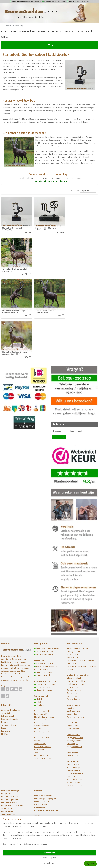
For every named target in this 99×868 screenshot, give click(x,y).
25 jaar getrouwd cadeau (10, 752)
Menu (49, 45)
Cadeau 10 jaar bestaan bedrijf (12, 812)
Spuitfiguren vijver (73, 628)
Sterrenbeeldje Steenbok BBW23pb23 (12, 229)
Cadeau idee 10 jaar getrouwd (12, 746)
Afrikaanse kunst (73, 681)
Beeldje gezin (6, 710)
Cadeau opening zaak (9, 791)
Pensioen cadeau (7, 779)
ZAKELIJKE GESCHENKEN (60, 31)
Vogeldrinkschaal (73, 631)
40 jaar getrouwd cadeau (10, 758)
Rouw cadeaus (39, 666)
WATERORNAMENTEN (40, 31)
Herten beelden (73, 646)
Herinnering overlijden (42, 663)
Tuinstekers (38, 806)
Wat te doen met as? (41, 672)
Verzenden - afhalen (8, 642)
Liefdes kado (19, 743)
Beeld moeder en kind (9, 719)
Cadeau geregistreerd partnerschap (14, 767)
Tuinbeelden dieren (74, 607)
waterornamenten (78, 634)
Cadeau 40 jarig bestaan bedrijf (12, 818)
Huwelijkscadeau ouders (10, 764)
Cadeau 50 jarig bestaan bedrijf (12, 820)
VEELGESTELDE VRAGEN (81, 31)
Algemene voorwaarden (43, 759)
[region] (34, 851)
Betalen (4, 645)
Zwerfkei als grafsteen (42, 675)
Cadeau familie (6, 725)
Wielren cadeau (73, 574)
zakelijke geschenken (13, 794)
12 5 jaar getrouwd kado (9, 749)
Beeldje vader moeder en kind (12, 722)
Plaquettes (38, 646)
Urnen (36, 670)
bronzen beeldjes (77, 702)
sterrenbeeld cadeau (46, 60)
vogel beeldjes (77, 655)
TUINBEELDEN (24, 31)
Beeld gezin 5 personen (9, 716)
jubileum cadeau (11, 823)
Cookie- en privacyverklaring (36, 864)
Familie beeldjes (7, 728)
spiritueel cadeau (52, 87)
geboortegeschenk (15, 90)
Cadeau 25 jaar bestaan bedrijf (12, 814)
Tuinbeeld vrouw (73, 610)
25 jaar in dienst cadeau (9, 806)
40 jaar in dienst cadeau (9, 809)
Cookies (37, 765)
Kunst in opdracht (40, 631)
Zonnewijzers (72, 613)
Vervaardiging (6, 630)
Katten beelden (73, 643)
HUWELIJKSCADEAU (8, 31)
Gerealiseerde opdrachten (10, 627)
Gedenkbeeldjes (40, 661)
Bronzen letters (39, 640)
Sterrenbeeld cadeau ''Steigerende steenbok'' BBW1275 (15, 270)
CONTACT (4, 37)
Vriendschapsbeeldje (74, 696)
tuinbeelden (75, 616)
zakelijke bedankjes (12, 785)
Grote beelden (72, 672)
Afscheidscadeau (7, 776)
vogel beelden (76, 658)
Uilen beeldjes (72, 661)
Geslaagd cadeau (73, 568)
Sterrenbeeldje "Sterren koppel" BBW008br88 (48, 229)
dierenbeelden (76, 663)
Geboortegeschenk (8, 731)
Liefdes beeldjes (7, 743)
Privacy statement (41, 762)
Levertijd (4, 639)
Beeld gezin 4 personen (9, 713)
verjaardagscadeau (38, 87)
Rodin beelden (72, 604)
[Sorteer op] (88, 190)
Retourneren (5, 648)
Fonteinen (70, 625)
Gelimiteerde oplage (8, 633)
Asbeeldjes (38, 658)
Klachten (4, 651)
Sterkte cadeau (72, 571)
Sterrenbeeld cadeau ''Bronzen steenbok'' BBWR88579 (80, 270)
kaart (46, 718)
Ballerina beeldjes (73, 684)
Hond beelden (72, 649)
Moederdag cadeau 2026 (76, 577)
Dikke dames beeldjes (75, 690)
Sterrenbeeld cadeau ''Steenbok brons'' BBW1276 (47, 270)
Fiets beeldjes (72, 693)
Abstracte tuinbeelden (75, 595)
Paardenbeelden (73, 652)
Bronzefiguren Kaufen (42, 782)
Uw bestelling (59, 354)
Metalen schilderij (40, 803)
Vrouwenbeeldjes (73, 699)
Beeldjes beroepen (74, 687)
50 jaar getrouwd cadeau (10, 761)
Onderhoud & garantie (9, 636)
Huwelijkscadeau (7, 740)
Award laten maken (41, 643)
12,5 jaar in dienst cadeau (10, 803)
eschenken (76, 583)
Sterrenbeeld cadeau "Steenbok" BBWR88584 (81, 229)
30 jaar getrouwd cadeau (10, 755)
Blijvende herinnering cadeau (78, 565)
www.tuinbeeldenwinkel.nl (44, 794)
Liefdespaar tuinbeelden (76, 601)
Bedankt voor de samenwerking (13, 782)
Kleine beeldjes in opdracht (44, 634)
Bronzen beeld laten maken (44, 637)
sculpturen (85, 583)
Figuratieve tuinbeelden (76, 598)
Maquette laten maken (42, 649)
